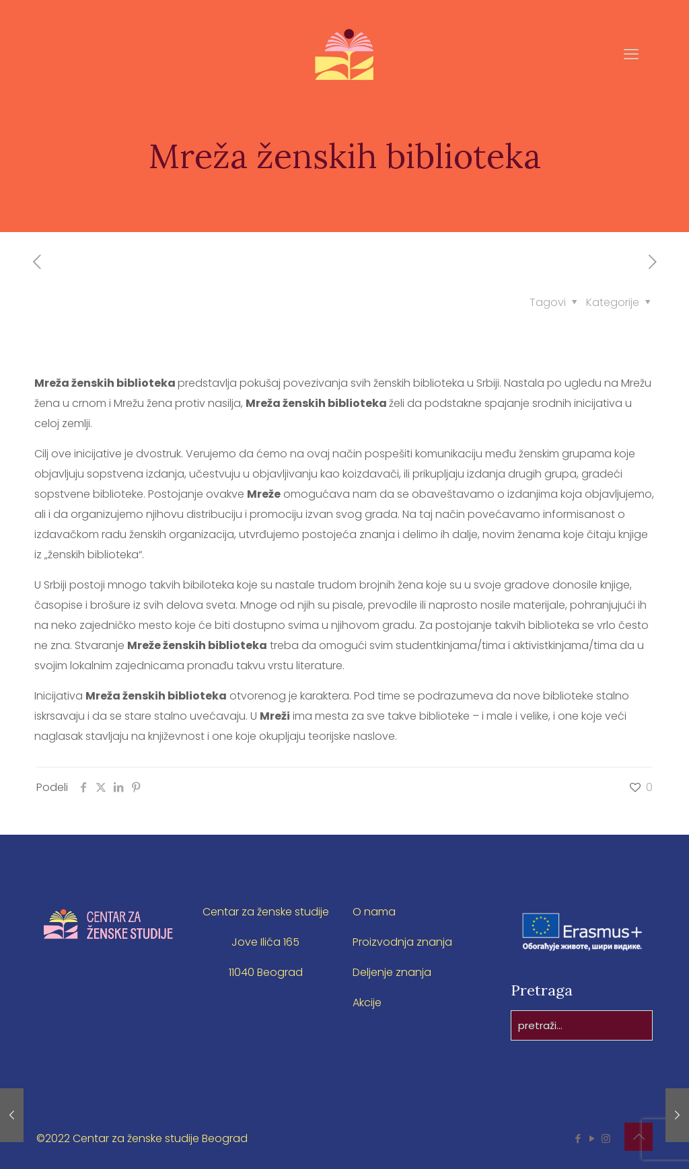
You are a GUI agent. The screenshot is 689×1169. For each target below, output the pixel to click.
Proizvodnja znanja (402, 942)
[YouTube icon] (592, 1138)
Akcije (367, 1002)
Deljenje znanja (392, 972)
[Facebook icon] (578, 1138)
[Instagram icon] (606, 1138)
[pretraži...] (582, 1025)
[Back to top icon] (638, 1137)
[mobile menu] (631, 54)
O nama (374, 911)
